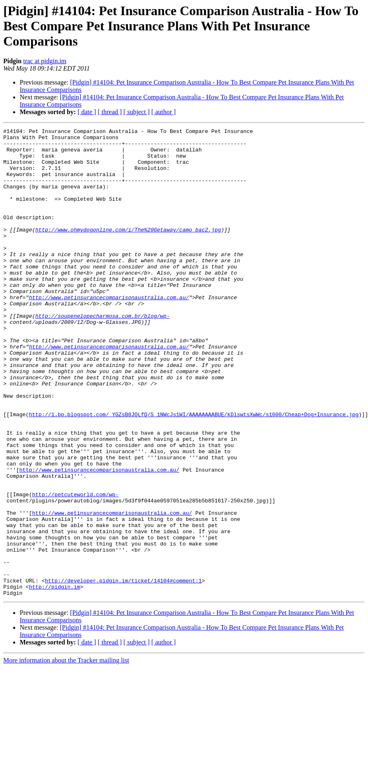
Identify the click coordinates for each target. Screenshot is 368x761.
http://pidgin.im (54, 679)
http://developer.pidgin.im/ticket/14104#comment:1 (123, 671)
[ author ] (163, 111)
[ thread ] (110, 111)
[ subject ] (136, 111)
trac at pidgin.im (44, 60)
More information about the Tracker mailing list (66, 753)
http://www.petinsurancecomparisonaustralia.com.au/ (109, 331)
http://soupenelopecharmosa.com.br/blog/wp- (102, 354)
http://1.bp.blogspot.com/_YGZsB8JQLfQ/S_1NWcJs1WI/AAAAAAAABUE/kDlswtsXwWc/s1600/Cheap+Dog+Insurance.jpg (193, 472)
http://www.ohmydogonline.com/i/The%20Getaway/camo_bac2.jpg (128, 250)
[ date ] (87, 111)
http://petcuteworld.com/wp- (75, 568)
